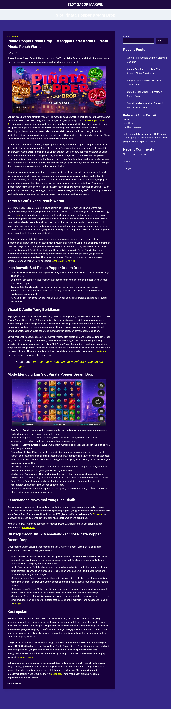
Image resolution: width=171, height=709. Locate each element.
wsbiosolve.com (24, 657)
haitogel (17, 603)
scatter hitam (28, 527)
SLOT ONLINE (12, 36)
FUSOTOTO (128, 119)
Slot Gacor (98, 514)
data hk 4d (128, 123)
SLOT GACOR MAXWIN (63, 261)
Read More (14, 683)
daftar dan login (145, 134)
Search (126, 36)
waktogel (101, 351)
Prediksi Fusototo (132, 127)
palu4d (126, 161)
